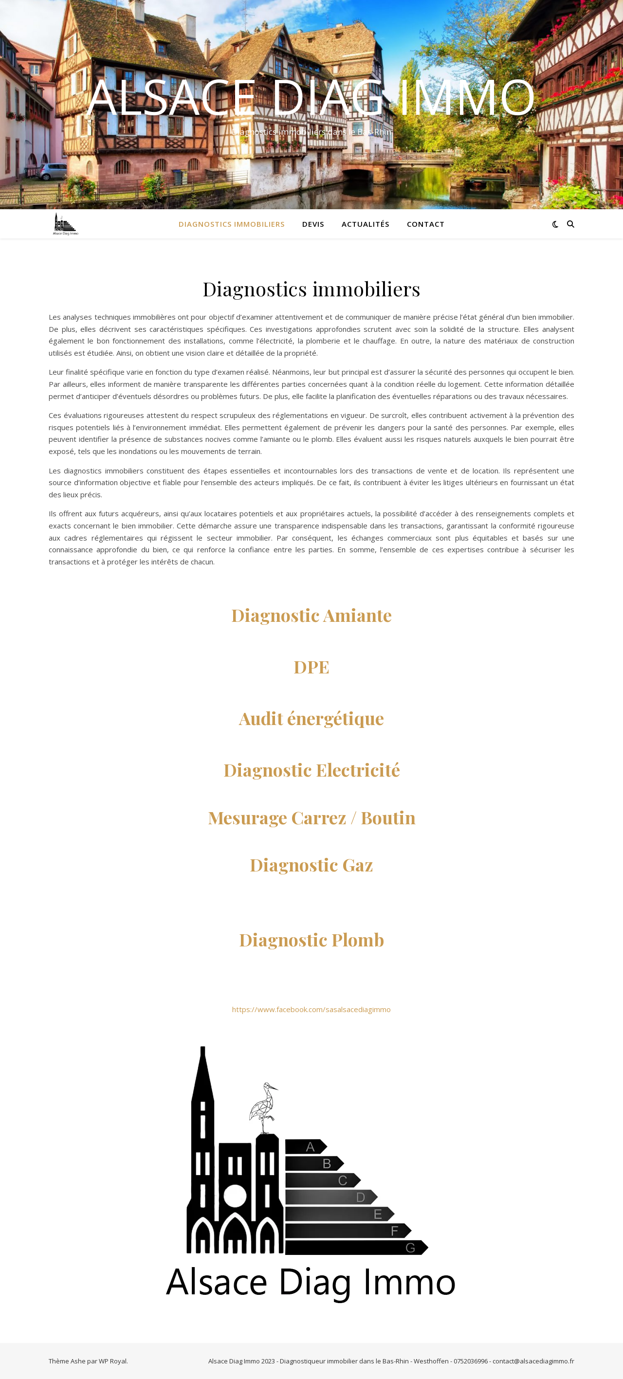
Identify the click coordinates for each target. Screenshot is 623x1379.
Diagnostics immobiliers (232, 224)
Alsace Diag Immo (311, 96)
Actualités (365, 224)
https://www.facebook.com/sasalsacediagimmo (311, 1009)
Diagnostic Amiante (311, 614)
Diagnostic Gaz (311, 864)
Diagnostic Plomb (311, 939)
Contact (426, 224)
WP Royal (113, 1361)
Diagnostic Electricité (311, 769)
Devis (313, 224)
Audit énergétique (311, 717)
